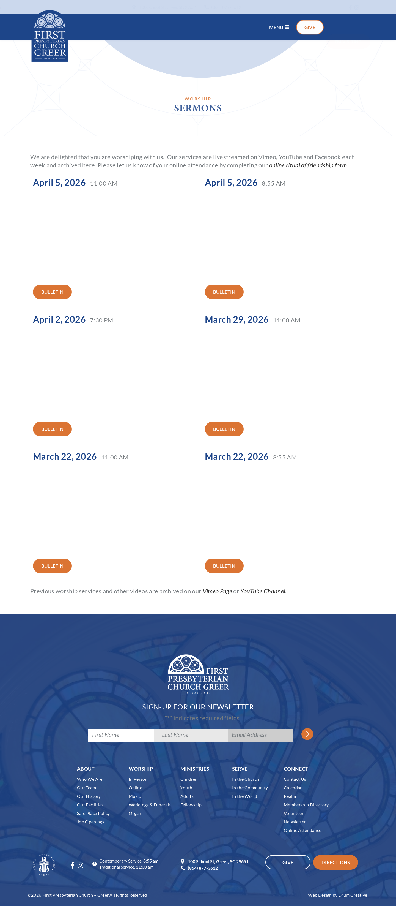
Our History (89, 796)
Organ (135, 813)
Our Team (86, 787)
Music (135, 796)
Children (189, 779)
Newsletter (295, 821)
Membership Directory (306, 804)
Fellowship (191, 804)
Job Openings (90, 821)
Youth (186, 787)
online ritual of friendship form (308, 165)
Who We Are (89, 779)
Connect (296, 769)
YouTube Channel (262, 591)
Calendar (293, 787)
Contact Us (295, 779)
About (86, 769)
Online (135, 787)
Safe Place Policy (93, 813)
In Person (138, 779)
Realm (290, 796)
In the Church (245, 779)
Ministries (194, 769)
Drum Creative (352, 894)
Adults (187, 796)
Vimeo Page (217, 591)
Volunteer (294, 813)
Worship (141, 769)
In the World (244, 796)
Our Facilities (90, 804)
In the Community (250, 787)
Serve (240, 769)
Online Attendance (302, 830)
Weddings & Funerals (150, 804)
